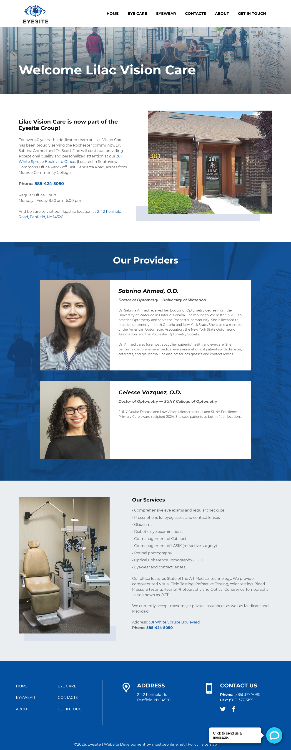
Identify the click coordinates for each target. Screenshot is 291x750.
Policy (193, 744)
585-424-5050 (159, 628)
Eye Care (137, 13)
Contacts (195, 13)
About (222, 13)
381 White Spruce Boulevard (174, 622)
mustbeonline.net (168, 744)
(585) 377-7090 (247, 695)
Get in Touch (252, 13)
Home (113, 13)
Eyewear (166, 13)
